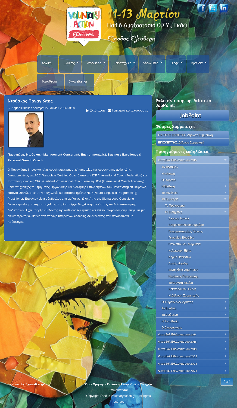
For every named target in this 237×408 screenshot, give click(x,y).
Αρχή (227, 381)
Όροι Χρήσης (94, 384)
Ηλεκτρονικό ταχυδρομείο (129, 110)
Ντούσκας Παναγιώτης (30, 101)
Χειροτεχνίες (122, 63)
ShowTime (151, 63)
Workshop (94, 63)
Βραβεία (197, 63)
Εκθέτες (69, 63)
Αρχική (47, 63)
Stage (175, 63)
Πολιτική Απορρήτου (122, 384)
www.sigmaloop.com (23, 204)
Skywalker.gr (78, 81)
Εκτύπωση (97, 110)
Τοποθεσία (49, 81)
